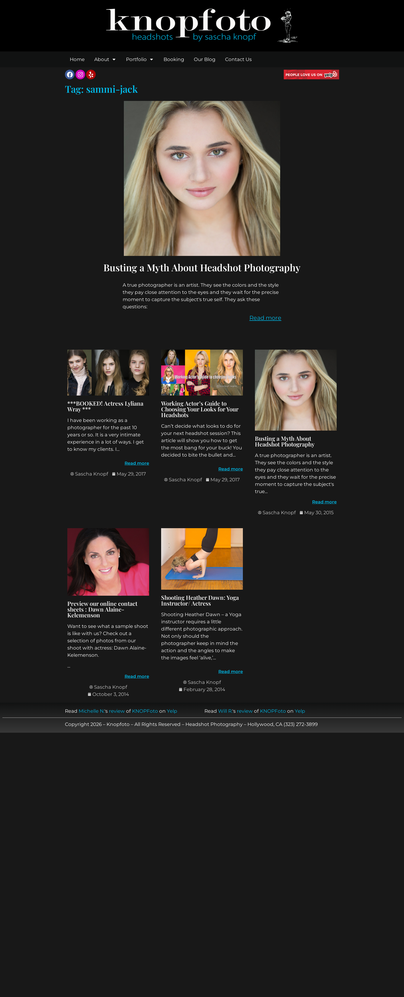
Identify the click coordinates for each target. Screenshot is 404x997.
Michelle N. (91, 711)
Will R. (225, 711)
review (117, 711)
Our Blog (204, 59)
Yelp (172, 711)
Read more (265, 317)
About (105, 59)
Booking (174, 59)
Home (77, 59)
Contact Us (238, 59)
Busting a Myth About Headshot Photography (202, 267)
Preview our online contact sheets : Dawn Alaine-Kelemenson (102, 609)
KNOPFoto (145, 711)
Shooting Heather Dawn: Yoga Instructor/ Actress (200, 600)
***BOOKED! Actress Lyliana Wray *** (105, 406)
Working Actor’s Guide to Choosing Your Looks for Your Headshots (199, 409)
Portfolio (140, 59)
